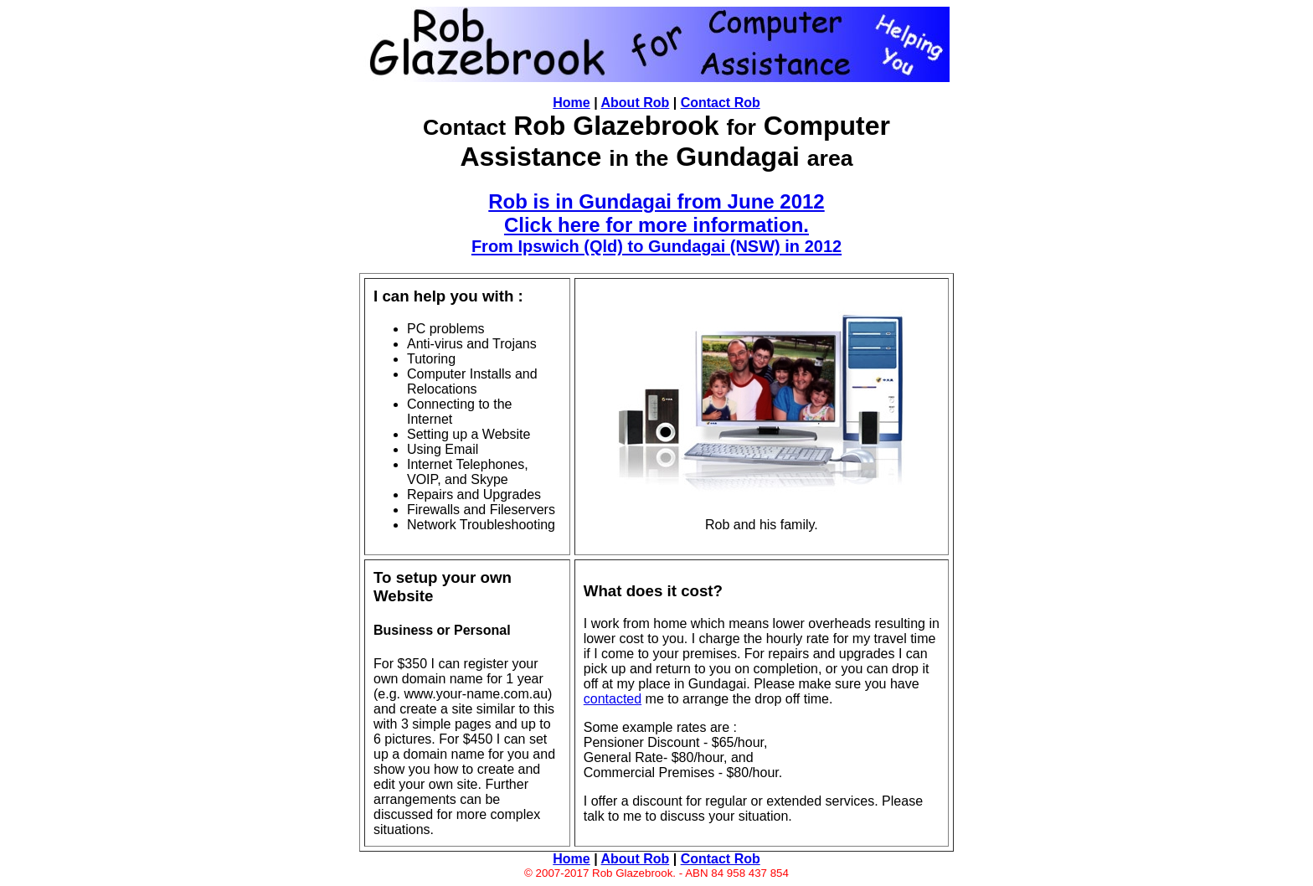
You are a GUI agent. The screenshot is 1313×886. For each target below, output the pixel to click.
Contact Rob (720, 102)
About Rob (635, 102)
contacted (612, 699)
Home (571, 102)
